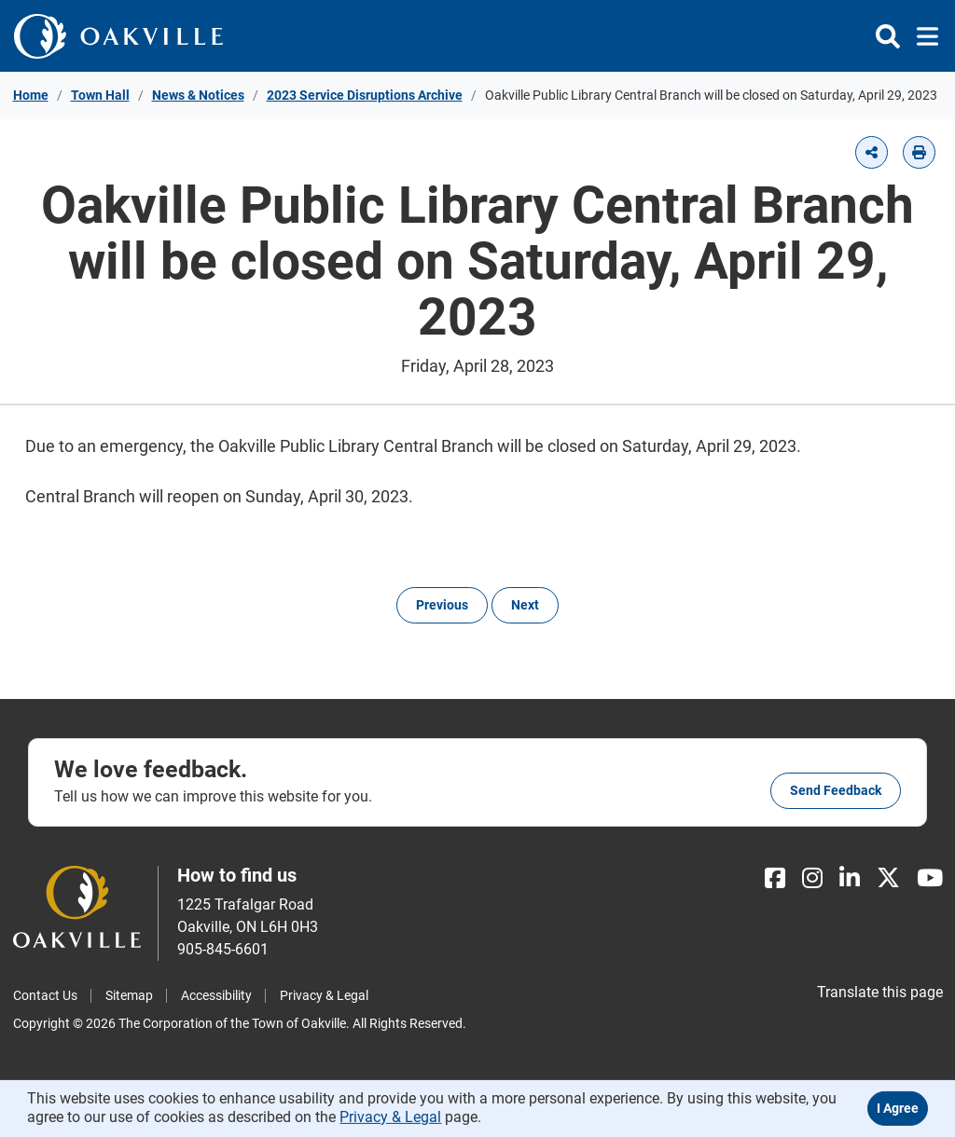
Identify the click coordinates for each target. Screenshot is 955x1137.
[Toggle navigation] (922, 36)
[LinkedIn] (849, 878)
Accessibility (216, 995)
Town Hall (100, 95)
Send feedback (835, 790)
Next (525, 604)
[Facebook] (775, 878)
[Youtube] (930, 878)
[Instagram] (812, 878)
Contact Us (45, 995)
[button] (871, 152)
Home (30, 95)
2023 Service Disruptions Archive (365, 95)
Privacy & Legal (324, 995)
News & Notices (198, 95)
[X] (888, 878)
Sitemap (129, 995)
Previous (442, 604)
